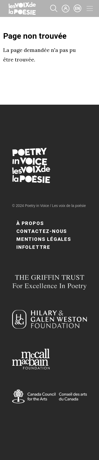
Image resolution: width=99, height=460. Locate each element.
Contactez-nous (41, 231)
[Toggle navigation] (90, 8)
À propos (30, 223)
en (78, 8)
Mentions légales (43, 239)
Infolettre (33, 247)
